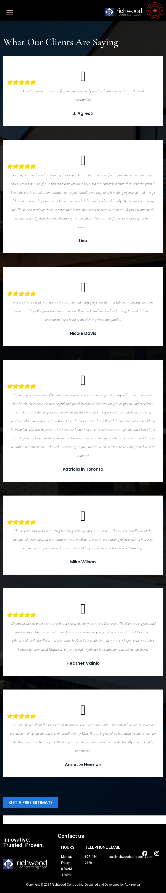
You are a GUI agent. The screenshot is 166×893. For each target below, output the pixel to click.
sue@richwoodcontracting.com (131, 857)
